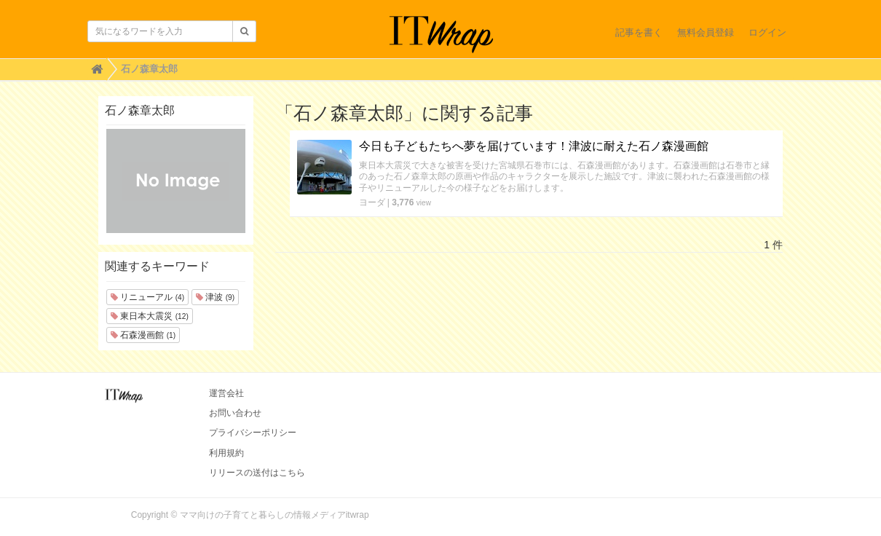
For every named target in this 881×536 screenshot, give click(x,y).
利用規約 (226, 453)
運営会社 (226, 393)
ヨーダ (372, 202)
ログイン (767, 32)
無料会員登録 (705, 32)
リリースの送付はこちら (257, 473)
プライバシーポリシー (252, 432)
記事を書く (639, 32)
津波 (215, 297)
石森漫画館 (143, 335)
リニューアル (147, 297)
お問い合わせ (235, 413)
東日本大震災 (150, 316)
